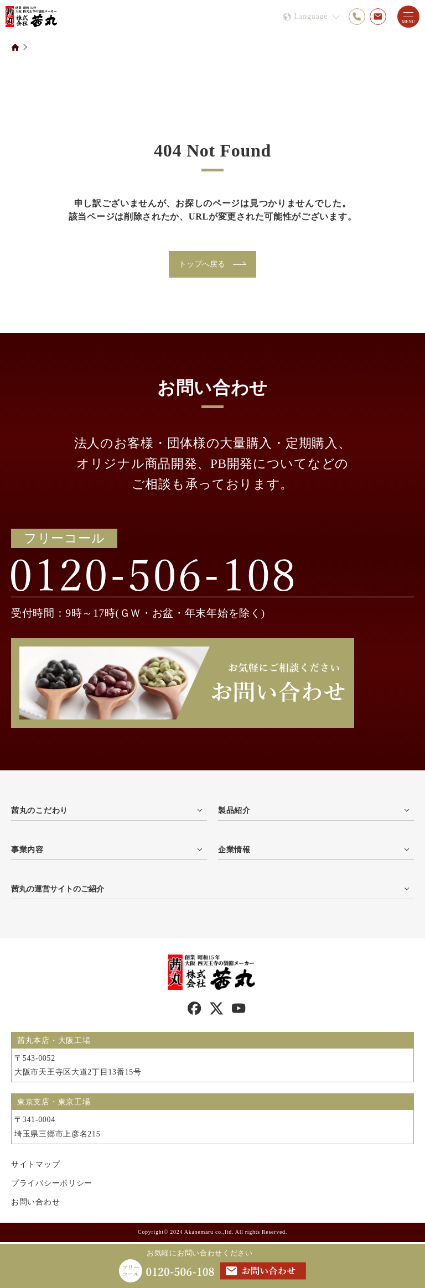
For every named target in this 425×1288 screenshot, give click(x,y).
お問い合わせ (35, 1204)
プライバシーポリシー (51, 1185)
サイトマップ (35, 1166)
